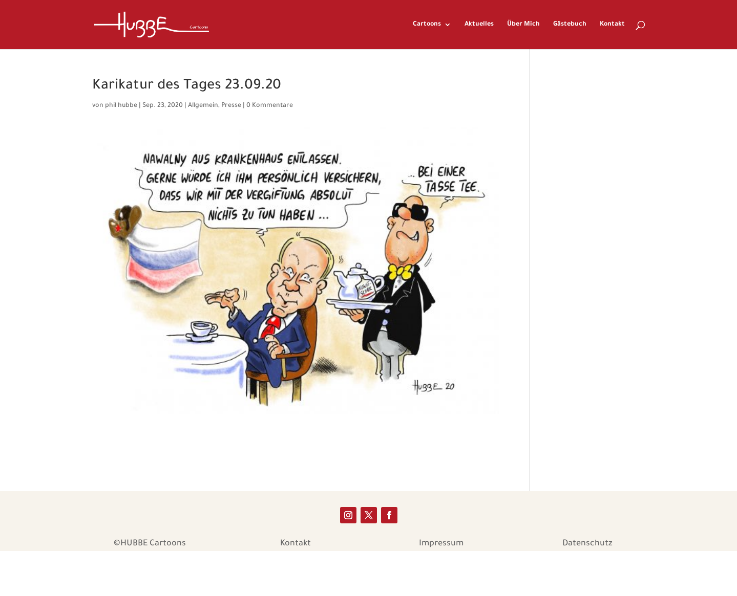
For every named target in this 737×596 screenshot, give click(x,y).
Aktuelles (479, 24)
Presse (231, 105)
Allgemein (203, 105)
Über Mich (523, 24)
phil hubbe (121, 105)
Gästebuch (569, 24)
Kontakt (612, 24)
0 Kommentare (269, 105)
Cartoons (427, 24)
